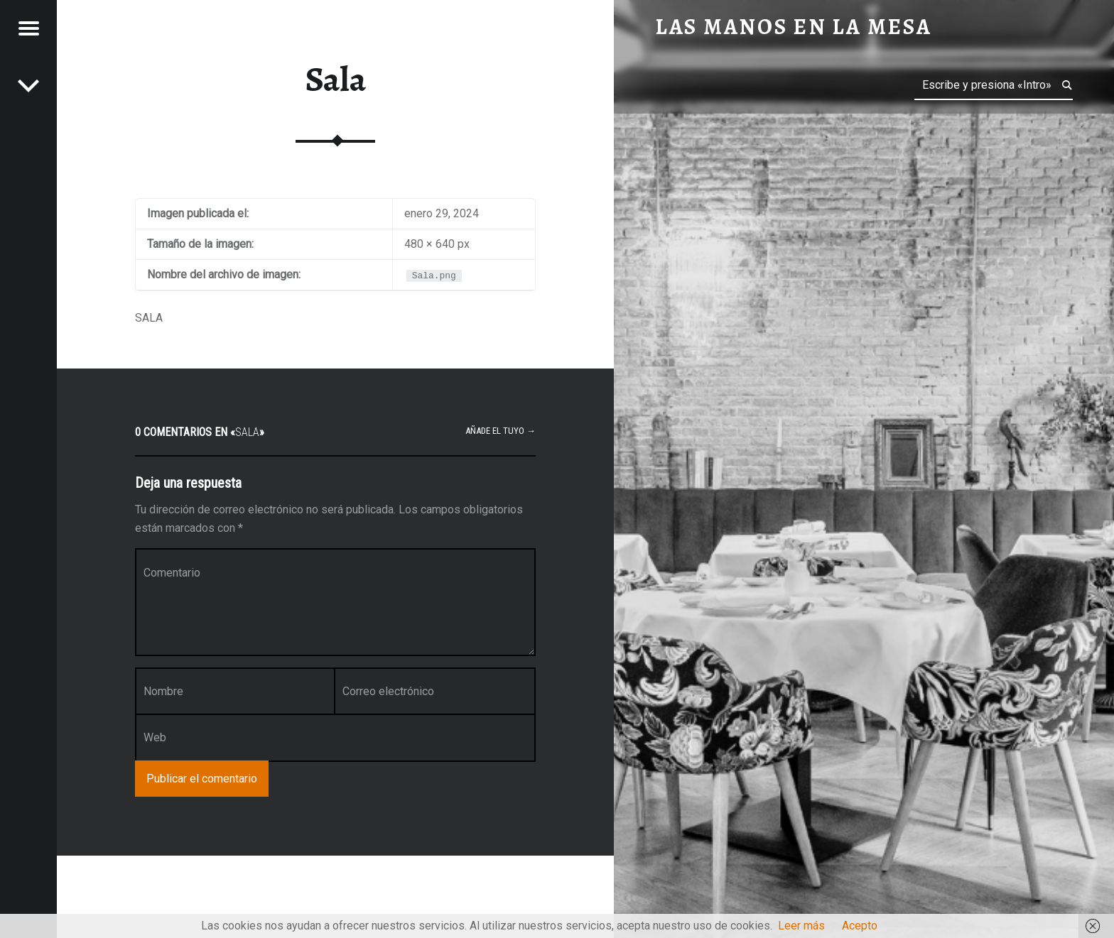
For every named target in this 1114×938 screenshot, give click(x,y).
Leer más (801, 925)
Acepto (859, 925)
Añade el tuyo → (500, 430)
